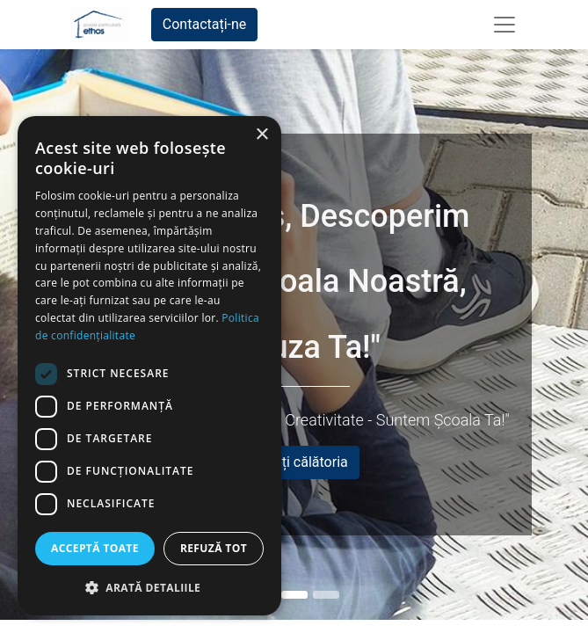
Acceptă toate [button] (95, 548)
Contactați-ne (205, 24)
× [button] (261, 135)
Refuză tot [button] (213, 548)
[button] (149, 587)
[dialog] (149, 365)
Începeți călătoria (294, 462)
